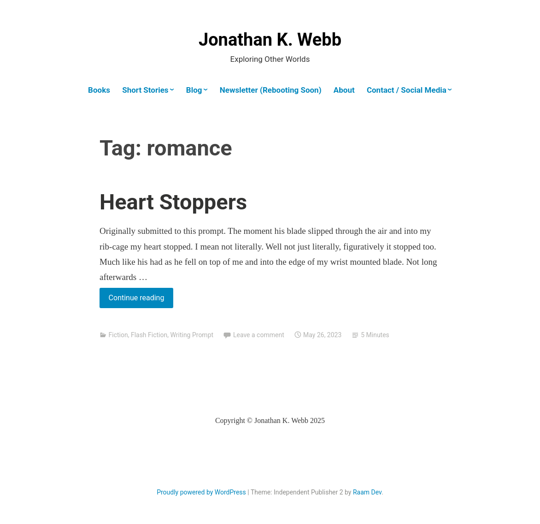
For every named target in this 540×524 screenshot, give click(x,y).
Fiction (118, 335)
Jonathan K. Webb (270, 40)
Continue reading (141, 299)
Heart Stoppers (173, 201)
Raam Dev (367, 492)
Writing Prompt (191, 335)
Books (99, 90)
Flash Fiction (149, 335)
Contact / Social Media (406, 90)
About (344, 90)
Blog (194, 90)
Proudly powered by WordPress (201, 492)
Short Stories (145, 90)
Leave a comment (258, 335)
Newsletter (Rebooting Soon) (271, 90)
